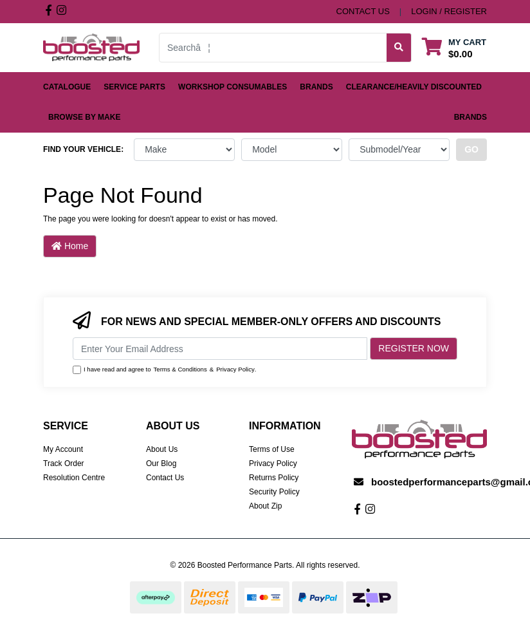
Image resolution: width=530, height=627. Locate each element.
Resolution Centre (74, 477)
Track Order (63, 463)
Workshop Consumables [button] (232, 86)
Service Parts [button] (134, 86)
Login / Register (449, 11)
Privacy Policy (235, 369)
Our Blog (161, 463)
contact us (363, 11)
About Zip (265, 505)
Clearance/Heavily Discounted (414, 86)
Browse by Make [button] (84, 117)
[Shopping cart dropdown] (454, 47)
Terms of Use (272, 449)
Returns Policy (273, 477)
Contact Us (165, 477)
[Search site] (399, 47)
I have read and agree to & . (165, 369)
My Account (63, 449)
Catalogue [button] (67, 86)
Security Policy (274, 491)
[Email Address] (220, 348)
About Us (162, 449)
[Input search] (273, 47)
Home (69, 246)
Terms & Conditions (180, 369)
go (471, 149)
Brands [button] (316, 86)
